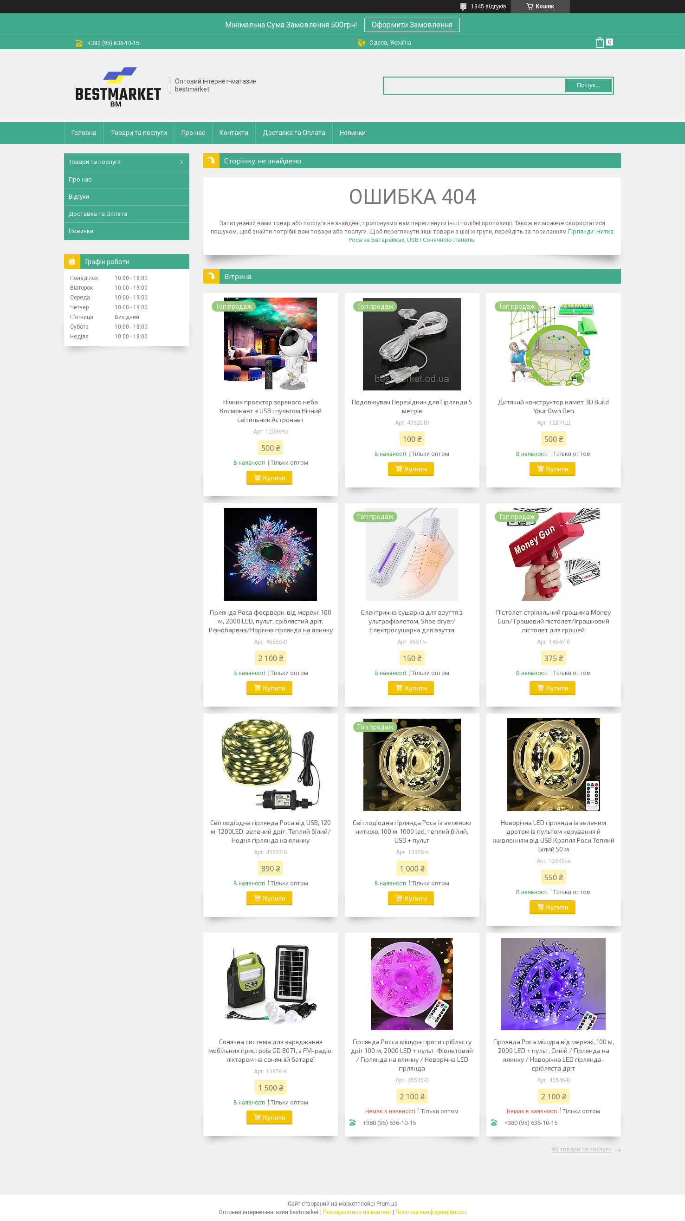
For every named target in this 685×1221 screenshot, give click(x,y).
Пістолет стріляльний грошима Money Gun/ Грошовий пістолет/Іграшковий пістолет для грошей (553, 621)
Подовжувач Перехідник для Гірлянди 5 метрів (412, 406)
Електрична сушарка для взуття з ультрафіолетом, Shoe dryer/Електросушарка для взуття (412, 621)
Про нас (193, 132)
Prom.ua (387, 1204)
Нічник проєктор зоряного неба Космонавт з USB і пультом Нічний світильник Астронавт (271, 410)
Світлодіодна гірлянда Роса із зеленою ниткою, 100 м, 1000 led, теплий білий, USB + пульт (412, 831)
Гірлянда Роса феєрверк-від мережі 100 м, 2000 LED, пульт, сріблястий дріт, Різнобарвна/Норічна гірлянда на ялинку (271, 621)
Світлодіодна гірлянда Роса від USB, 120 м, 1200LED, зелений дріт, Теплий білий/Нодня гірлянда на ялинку (270, 831)
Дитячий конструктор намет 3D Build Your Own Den (553, 406)
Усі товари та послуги (581, 1149)
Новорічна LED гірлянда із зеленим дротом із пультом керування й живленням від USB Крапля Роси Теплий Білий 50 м (553, 835)
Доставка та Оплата (294, 132)
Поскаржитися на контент (357, 1212)
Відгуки (79, 196)
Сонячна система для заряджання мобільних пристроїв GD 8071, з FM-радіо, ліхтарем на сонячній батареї (270, 1050)
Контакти (234, 132)
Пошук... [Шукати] (588, 85)
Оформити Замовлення (412, 24)
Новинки (353, 132)
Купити (274, 477)
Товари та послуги (139, 132)
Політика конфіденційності (430, 1212)
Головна (84, 132)
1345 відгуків (488, 6)
